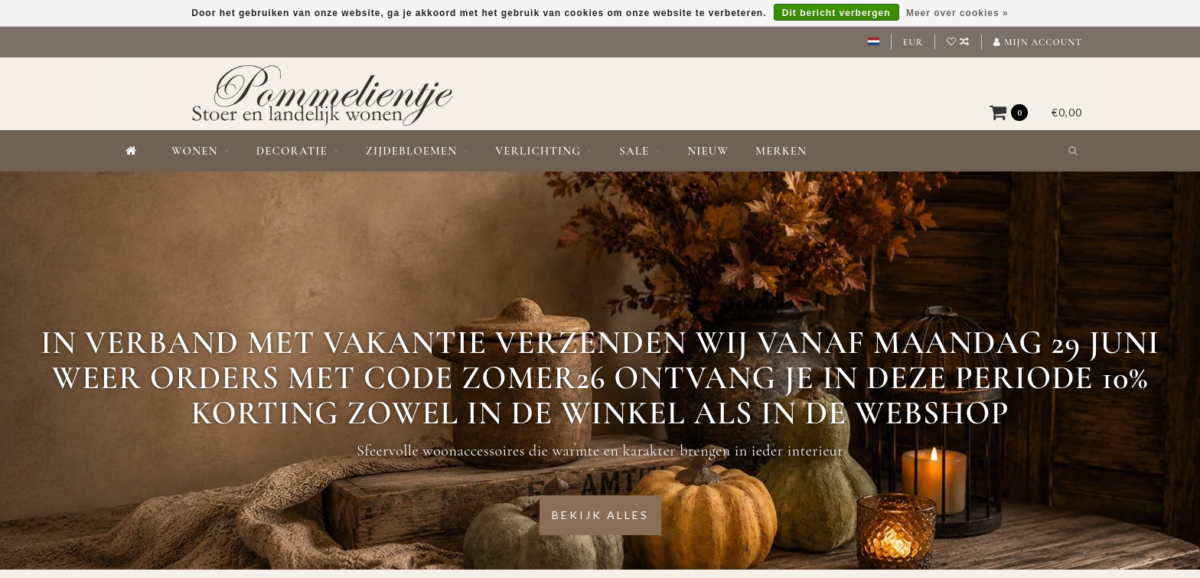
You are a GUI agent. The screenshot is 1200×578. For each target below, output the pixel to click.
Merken (781, 151)
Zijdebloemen (411, 151)
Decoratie (292, 151)
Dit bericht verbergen (836, 13)
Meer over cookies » (957, 13)
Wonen (194, 151)
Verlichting (538, 151)
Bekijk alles (600, 514)
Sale (634, 151)
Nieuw (708, 151)
